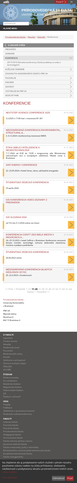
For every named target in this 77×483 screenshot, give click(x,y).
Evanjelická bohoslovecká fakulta (17, 453)
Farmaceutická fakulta (13, 437)
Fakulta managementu (13, 456)
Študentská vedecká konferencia (27, 182)
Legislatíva (8, 338)
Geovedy (9, 86)
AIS (4, 393)
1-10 (28, 289)
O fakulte (8, 334)
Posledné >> (43, 291)
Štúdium (7, 374)
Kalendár (41, 37)
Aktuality (31, 37)
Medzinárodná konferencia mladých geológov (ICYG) (29, 270)
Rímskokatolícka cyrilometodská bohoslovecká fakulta (26, 450)
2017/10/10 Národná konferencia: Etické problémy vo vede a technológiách (34, 63)
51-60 (62, 289)
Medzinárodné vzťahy (12, 353)
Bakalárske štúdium (12, 384)
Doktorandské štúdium (13, 390)
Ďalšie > (31, 291)
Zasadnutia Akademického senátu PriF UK (26, 73)
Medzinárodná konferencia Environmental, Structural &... (33, 131)
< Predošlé (19, 289)
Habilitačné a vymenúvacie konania (18, 410)
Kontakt (6, 357)
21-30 (41, 289)
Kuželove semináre (14, 69)
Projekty (6, 404)
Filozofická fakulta (11, 428)
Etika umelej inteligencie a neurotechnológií (23, 148)
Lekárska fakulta (10, 422)
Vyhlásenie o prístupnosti (14, 360)
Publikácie (7, 407)
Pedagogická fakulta (12, 434)
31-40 (48, 289)
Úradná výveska (10, 341)
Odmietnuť (58, 478)
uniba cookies (9, 471)
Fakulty (7, 418)
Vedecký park (12, 95)
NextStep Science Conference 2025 (28, 112)
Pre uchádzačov (10, 380)
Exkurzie (9, 82)
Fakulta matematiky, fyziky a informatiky (20, 447)
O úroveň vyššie (16, 45)
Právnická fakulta (10, 425)
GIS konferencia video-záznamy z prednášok (26, 201)
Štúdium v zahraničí (12, 396)
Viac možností (9, 477)
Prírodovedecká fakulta (15, 37)
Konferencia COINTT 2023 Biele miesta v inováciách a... (30, 235)
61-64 (69, 289)
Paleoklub (10, 78)
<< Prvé (9, 289)
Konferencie (11, 58)
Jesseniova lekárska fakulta (15, 444)
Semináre (10, 53)
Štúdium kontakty (10, 377)
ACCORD (7, 369)
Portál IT (59, 1)
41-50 (55, 289)
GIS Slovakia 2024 (16, 217)
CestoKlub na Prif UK (15, 91)
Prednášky (10, 49)
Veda (5, 401)
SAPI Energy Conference (21, 165)
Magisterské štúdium (12, 387)
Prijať (70, 478)
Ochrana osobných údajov (14, 363)
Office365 (7, 366)
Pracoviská (8, 350)
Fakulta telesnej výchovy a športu (17, 441)
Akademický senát (11, 347)
